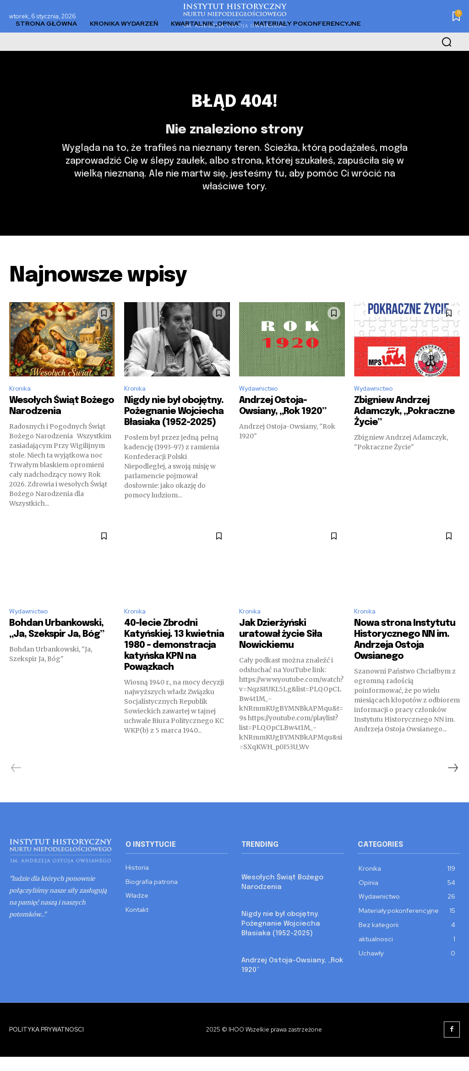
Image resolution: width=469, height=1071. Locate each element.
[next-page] (452, 788)
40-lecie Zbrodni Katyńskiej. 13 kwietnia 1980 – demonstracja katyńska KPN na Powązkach (174, 666)
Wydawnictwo (262, 406)
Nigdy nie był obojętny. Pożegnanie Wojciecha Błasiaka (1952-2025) (174, 430)
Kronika (21, 406)
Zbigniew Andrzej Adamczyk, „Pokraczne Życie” (404, 430)
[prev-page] (16, 788)
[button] (446, 41)
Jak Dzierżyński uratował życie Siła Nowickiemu (280, 655)
